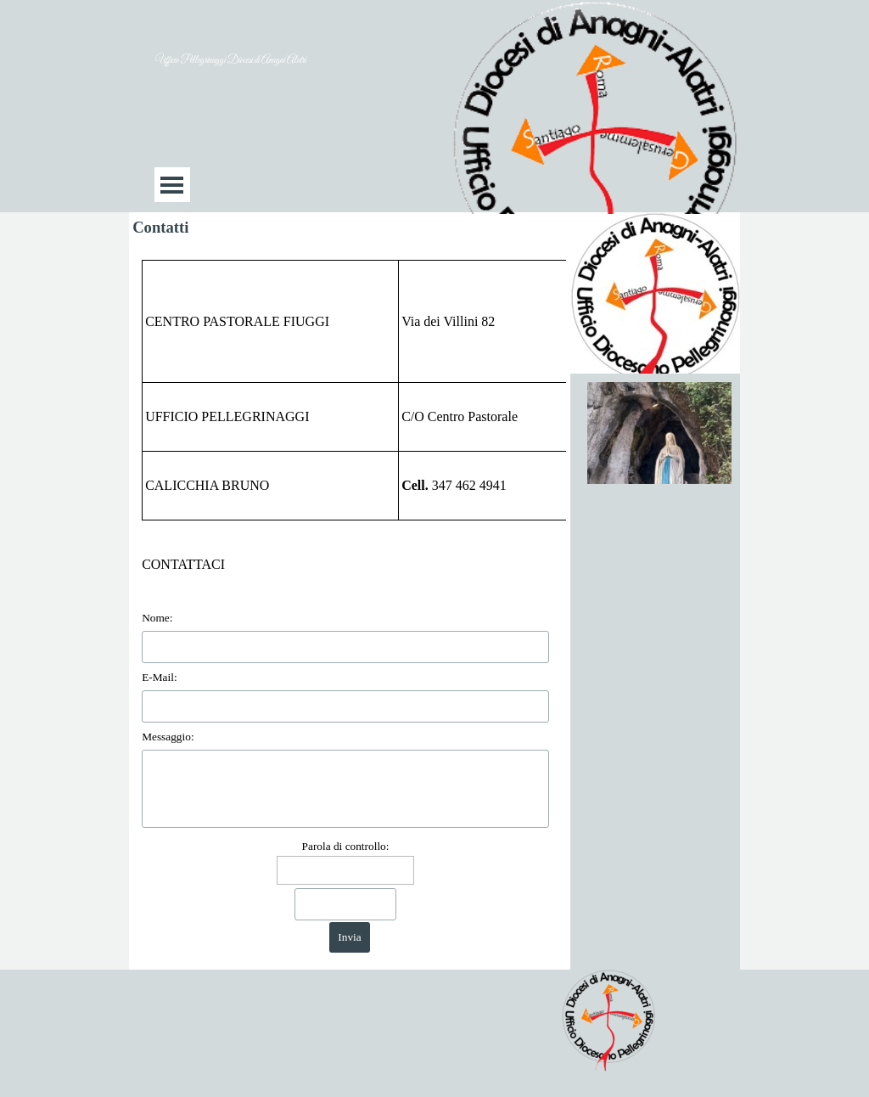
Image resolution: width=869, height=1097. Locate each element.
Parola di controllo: (346, 846)
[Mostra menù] (171, 184)
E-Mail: (159, 677)
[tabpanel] (350, 390)
